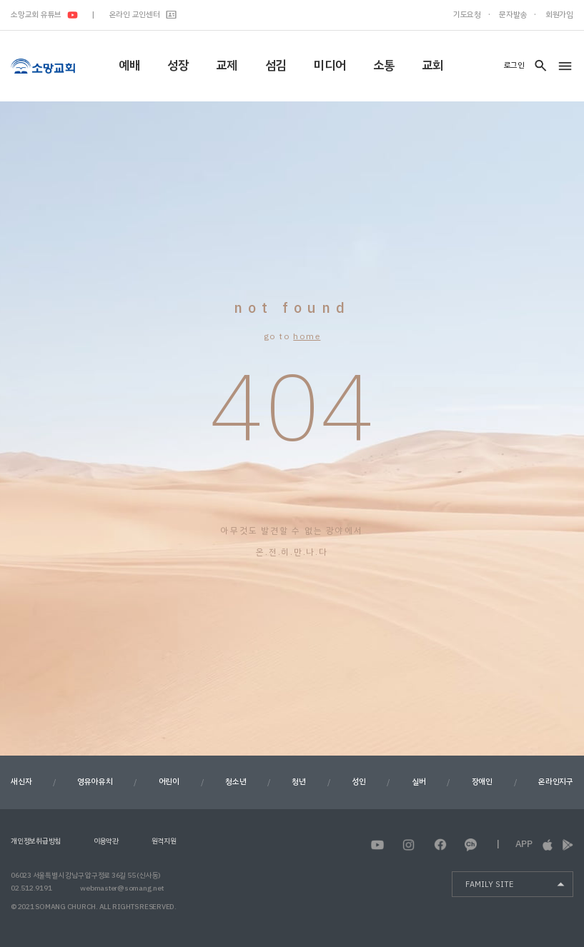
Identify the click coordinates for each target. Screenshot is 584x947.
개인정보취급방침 (36, 841)
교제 (226, 65)
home (306, 336)
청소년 (235, 782)
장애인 (482, 782)
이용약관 (106, 841)
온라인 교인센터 (143, 15)
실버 (419, 782)
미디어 (329, 65)
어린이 (169, 782)
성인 (359, 782)
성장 (178, 65)
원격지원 (164, 841)
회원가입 (559, 15)
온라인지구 (555, 782)
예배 (129, 65)
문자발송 (513, 15)
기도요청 (467, 15)
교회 (432, 65)
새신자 (21, 782)
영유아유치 (94, 782)
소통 (384, 65)
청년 (299, 782)
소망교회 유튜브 (45, 15)
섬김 (276, 65)
